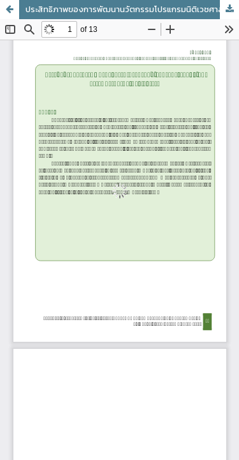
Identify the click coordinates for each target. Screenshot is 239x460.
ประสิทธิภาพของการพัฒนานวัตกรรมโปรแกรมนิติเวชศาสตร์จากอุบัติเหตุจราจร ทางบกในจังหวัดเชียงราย (132, 9)
